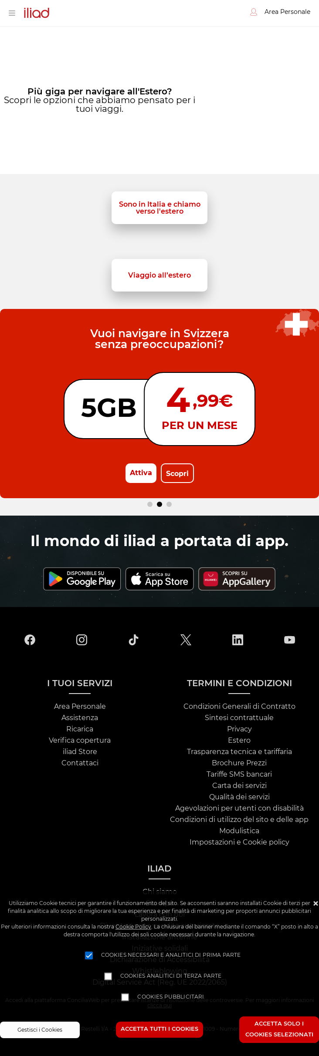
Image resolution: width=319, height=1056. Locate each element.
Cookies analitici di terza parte (171, 976)
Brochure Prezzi (239, 763)
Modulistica (239, 831)
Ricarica (79, 729)
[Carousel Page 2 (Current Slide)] (159, 504)
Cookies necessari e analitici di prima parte (171, 955)
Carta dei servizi (239, 785)
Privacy (239, 729)
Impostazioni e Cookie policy (239, 842)
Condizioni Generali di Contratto (239, 706)
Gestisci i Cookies (39, 1030)
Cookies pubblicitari (170, 996)
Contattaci (79, 763)
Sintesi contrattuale (239, 717)
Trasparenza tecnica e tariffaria (239, 751)
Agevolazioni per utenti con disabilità (239, 808)
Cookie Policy (133, 926)
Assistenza (79, 717)
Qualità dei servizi (239, 797)
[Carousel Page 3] (169, 504)
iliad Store (80, 751)
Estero (239, 740)
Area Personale (80, 706)
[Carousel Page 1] (150, 504)
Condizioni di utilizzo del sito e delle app (239, 819)
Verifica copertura (80, 740)
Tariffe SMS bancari (239, 774)
